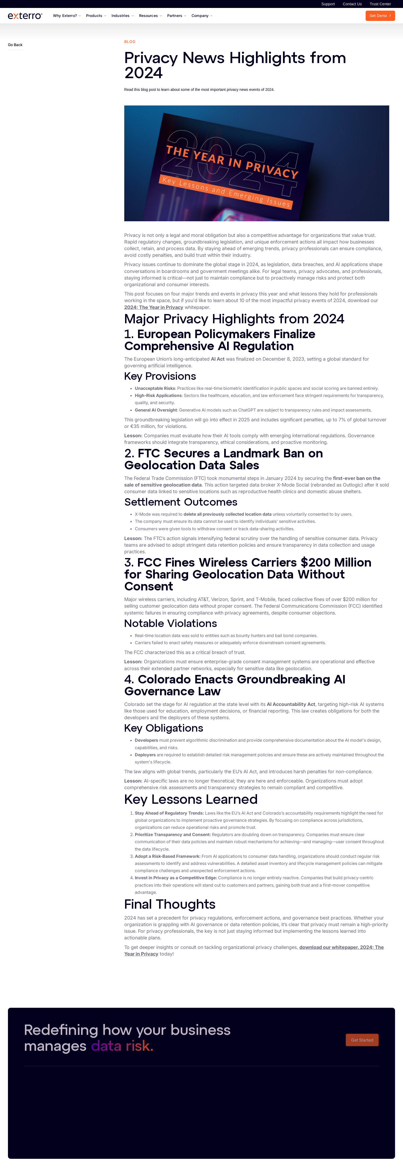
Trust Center (380, 4)
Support (328, 4)
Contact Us (352, 4)
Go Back (15, 44)
